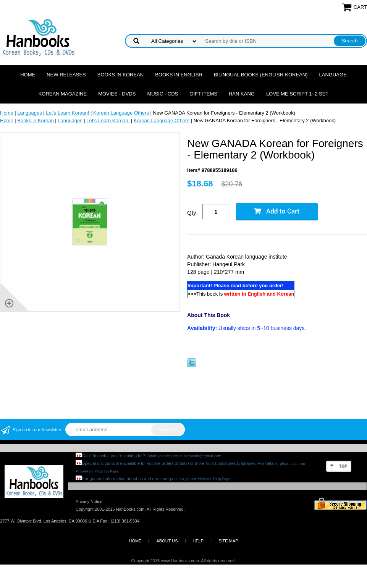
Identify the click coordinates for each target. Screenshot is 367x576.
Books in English (178, 75)
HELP (198, 541)
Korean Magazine (63, 94)
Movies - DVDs (117, 94)
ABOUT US (167, 541)
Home (27, 75)
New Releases (66, 75)
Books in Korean (120, 75)
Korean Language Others (121, 113)
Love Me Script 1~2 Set (297, 94)
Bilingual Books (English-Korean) (261, 75)
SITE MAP (228, 541)
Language (333, 75)
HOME (135, 541)
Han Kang (242, 94)
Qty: (192, 212)
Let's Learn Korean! (67, 113)
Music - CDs (162, 94)
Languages (29, 113)
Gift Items (203, 94)
